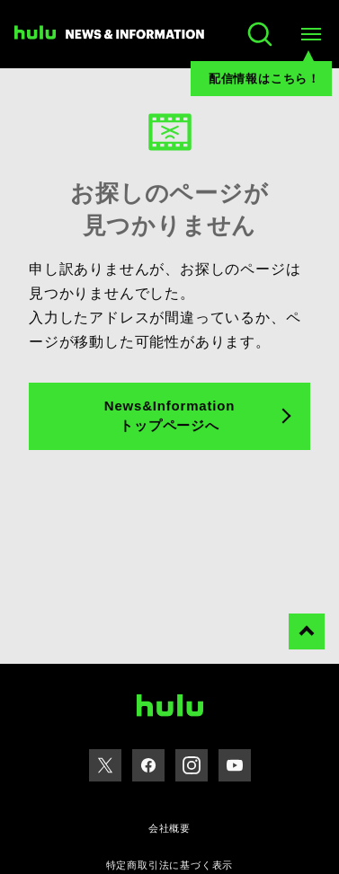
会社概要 (169, 828)
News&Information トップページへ (169, 416)
